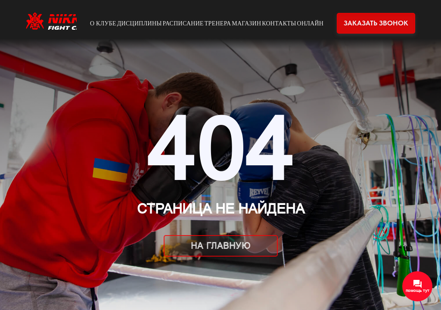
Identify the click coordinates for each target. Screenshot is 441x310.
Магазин (246, 23)
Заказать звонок (376, 23)
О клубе (103, 23)
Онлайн (310, 23)
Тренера (218, 23)
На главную (221, 246)
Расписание (183, 23)
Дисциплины (139, 23)
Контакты (279, 23)
